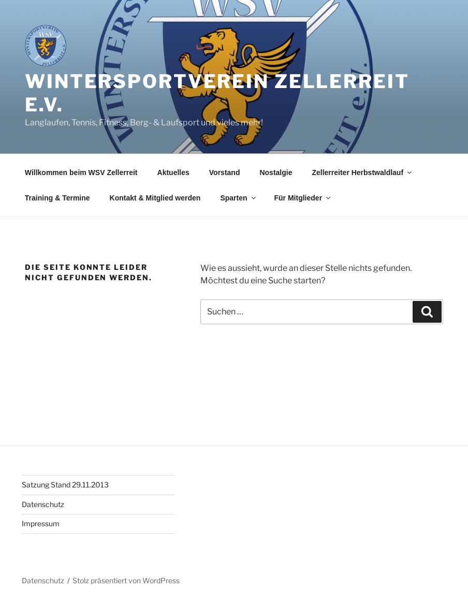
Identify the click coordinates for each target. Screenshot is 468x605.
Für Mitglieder (303, 198)
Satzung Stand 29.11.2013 (65, 484)
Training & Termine (57, 198)
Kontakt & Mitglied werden (155, 198)
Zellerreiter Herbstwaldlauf (362, 172)
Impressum (41, 523)
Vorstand (224, 172)
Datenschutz (43, 504)
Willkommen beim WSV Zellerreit (81, 172)
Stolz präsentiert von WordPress (126, 580)
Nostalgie (275, 172)
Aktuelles (173, 172)
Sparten (238, 198)
